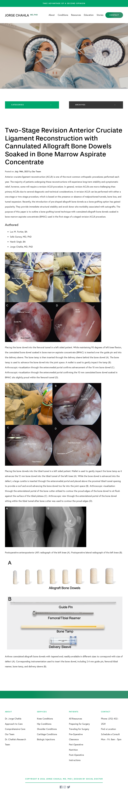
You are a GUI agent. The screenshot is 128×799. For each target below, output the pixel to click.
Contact (114, 15)
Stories (100, 14)
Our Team (9, 734)
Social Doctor (94, 779)
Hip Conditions (44, 723)
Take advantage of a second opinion (64, 3)
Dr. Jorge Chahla (13, 718)
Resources (76, 14)
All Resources (75, 718)
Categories (17, 105)
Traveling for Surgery (79, 728)
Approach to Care (14, 723)
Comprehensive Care (15, 728)
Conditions (63, 14)
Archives (80, 105)
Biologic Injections (46, 739)
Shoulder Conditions (47, 728)
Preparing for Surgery (79, 723)
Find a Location (108, 728)
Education (89, 14)
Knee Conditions (45, 718)
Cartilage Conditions (47, 734)
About (52, 14)
